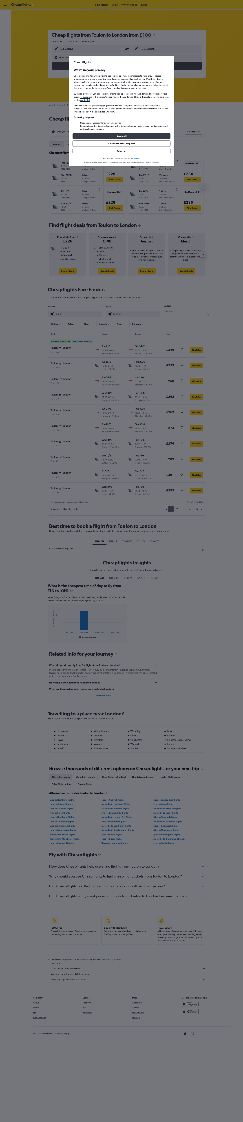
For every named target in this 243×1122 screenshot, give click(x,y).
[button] (121, 136)
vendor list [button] (85, 100)
